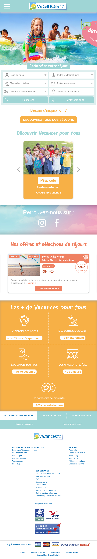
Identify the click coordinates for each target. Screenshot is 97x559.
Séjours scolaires (81, 416)
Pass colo (73, 450)
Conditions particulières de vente (49, 496)
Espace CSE (41, 487)
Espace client (41, 485)
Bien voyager (74, 456)
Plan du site (55, 552)
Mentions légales (72, 552)
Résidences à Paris (72, 424)
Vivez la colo (74, 458)
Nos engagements (19, 453)
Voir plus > (33, 283)
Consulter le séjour (48, 289)
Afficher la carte (75, 100)
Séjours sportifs (24, 424)
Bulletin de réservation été (46, 490)
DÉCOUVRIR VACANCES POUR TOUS (28, 447)
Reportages (16, 464)
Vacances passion (52, 416)
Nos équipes (17, 456)
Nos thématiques (19, 458)
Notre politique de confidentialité (48, 555)
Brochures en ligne (76, 464)
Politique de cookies (38, 552)
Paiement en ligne (43, 476)
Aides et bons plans (76, 461)
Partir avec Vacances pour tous (24, 450)
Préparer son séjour (77, 453)
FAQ (37, 479)
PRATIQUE (73, 447)
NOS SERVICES (42, 471)
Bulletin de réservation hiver (47, 493)
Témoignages (17, 461)
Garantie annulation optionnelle (48, 474)
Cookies (22, 552)
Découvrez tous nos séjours (48, 119)
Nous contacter (42, 482)
